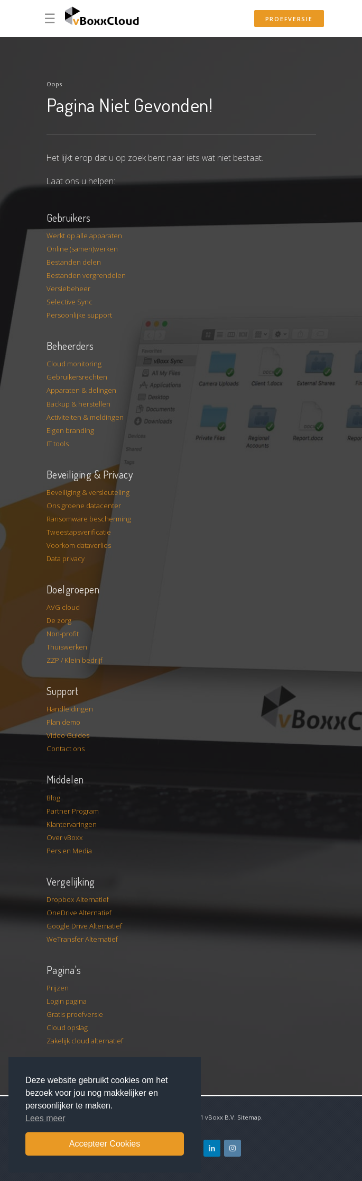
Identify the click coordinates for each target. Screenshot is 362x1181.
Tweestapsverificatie (79, 532)
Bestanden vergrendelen (86, 275)
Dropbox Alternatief (78, 899)
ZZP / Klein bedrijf (75, 660)
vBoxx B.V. (220, 1117)
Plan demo (63, 722)
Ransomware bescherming (89, 519)
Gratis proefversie (75, 1014)
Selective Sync (69, 301)
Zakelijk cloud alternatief (85, 1040)
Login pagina (67, 1001)
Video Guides (68, 735)
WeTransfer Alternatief (82, 939)
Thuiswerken (67, 647)
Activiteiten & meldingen (85, 417)
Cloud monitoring (74, 363)
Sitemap (249, 1117)
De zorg (59, 620)
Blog (53, 798)
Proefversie (289, 19)
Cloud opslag (67, 1027)
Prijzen (58, 988)
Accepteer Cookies (104, 1143)
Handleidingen (70, 709)
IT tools (58, 443)
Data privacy (66, 558)
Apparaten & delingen (81, 390)
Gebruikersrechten (77, 377)
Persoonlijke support (79, 315)
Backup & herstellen (78, 404)
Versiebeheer (68, 288)
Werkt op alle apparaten (84, 235)
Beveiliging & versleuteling (88, 492)
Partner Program (73, 811)
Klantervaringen (72, 824)
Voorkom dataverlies (79, 545)
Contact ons (66, 748)
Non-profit (63, 633)
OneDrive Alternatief (79, 912)
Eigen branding (70, 430)
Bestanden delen (74, 262)
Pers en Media (69, 850)
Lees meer (45, 1118)
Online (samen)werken (82, 249)
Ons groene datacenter (84, 505)
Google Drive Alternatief (84, 926)
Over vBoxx (65, 837)
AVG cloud (63, 607)
